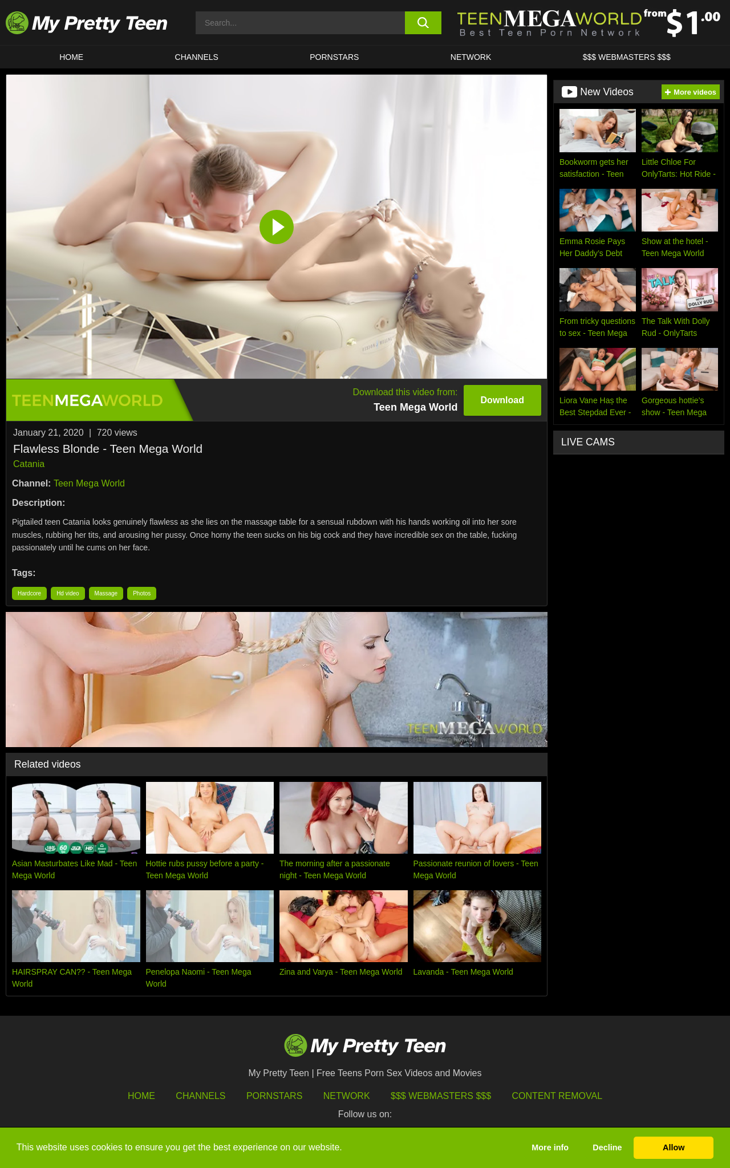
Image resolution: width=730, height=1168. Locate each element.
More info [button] (550, 1147)
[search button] (423, 22)
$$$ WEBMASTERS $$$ (627, 57)
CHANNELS (196, 57)
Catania (28, 464)
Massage (106, 593)
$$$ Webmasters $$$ (441, 1096)
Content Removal (557, 1096)
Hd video (67, 593)
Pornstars (334, 57)
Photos (142, 593)
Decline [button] (607, 1147)
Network (471, 57)
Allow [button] (673, 1147)
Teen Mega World (89, 483)
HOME (71, 57)
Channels (200, 1096)
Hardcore (29, 593)
